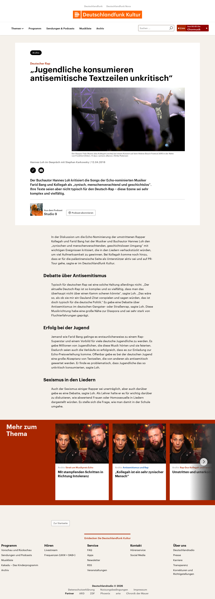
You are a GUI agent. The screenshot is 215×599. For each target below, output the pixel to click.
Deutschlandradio (183, 549)
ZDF (92, 593)
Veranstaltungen (97, 570)
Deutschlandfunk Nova (118, 6)
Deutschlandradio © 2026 (107, 585)
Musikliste (85, 28)
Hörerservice (138, 549)
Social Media (137, 554)
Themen (16, 28)
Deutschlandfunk (93, 6)
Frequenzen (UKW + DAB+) (59, 554)
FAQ (89, 549)
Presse (177, 554)
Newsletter (93, 560)
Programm (35, 28)
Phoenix (105, 593)
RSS (89, 565)
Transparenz (180, 565)
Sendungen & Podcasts (60, 28)
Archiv (100, 28)
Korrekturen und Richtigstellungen (183, 572)
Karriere (177, 560)
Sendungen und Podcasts (16, 554)
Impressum (140, 589)
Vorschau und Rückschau (16, 549)
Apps (90, 554)
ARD (81, 593)
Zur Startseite (60, 523)
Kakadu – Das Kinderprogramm (19, 565)
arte (118, 593)
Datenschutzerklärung (81, 589)
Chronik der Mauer (137, 593)
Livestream (51, 549)
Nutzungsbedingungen (114, 589)
